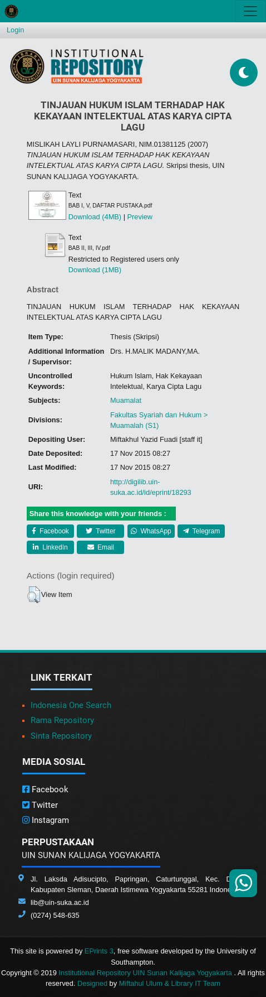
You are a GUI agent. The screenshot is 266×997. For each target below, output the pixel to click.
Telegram (201, 531)
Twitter (100, 531)
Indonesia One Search (71, 705)
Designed (92, 983)
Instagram (45, 820)
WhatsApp (151, 531)
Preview (140, 217)
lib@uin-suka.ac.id (60, 902)
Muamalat (125, 400)
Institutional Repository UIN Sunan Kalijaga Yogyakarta (146, 973)
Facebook (50, 531)
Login (15, 30)
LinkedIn (50, 547)
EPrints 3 (99, 951)
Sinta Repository (61, 736)
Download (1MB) (94, 270)
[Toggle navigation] (250, 11)
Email (100, 547)
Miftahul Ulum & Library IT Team (169, 983)
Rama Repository (62, 720)
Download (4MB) (94, 217)
